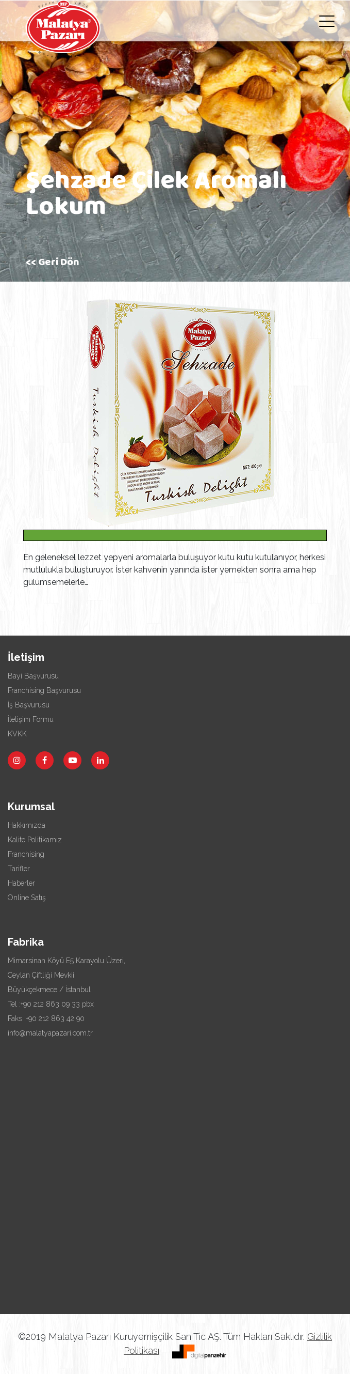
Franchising (26, 854)
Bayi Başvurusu (33, 676)
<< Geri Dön (52, 263)
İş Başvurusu (28, 705)
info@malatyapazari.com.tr (50, 1033)
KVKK (17, 734)
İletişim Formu (31, 719)
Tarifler (19, 868)
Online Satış (27, 897)
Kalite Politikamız (35, 840)
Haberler (21, 883)
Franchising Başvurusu (44, 690)
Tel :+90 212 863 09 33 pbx (51, 1004)
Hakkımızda (26, 825)
